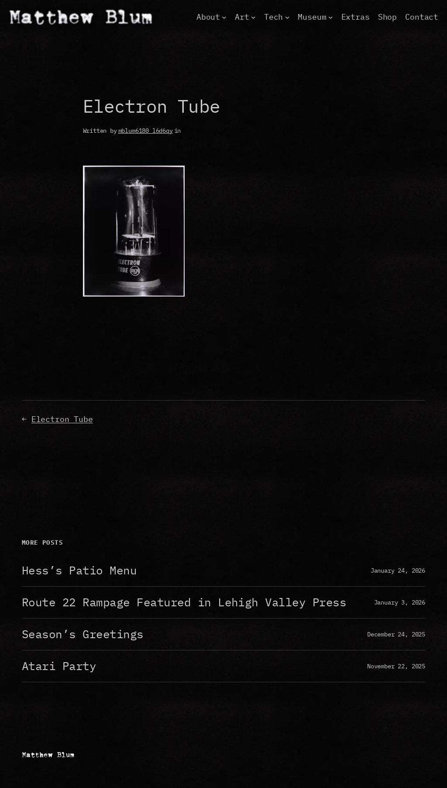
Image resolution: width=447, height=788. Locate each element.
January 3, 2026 (399, 602)
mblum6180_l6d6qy (145, 130)
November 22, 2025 (396, 666)
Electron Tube (62, 419)
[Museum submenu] (330, 17)
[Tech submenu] (287, 17)
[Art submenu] (253, 17)
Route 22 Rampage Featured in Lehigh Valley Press (184, 602)
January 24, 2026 (398, 570)
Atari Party (59, 666)
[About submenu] (224, 17)
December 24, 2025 (396, 634)
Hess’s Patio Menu (79, 570)
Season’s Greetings (83, 634)
